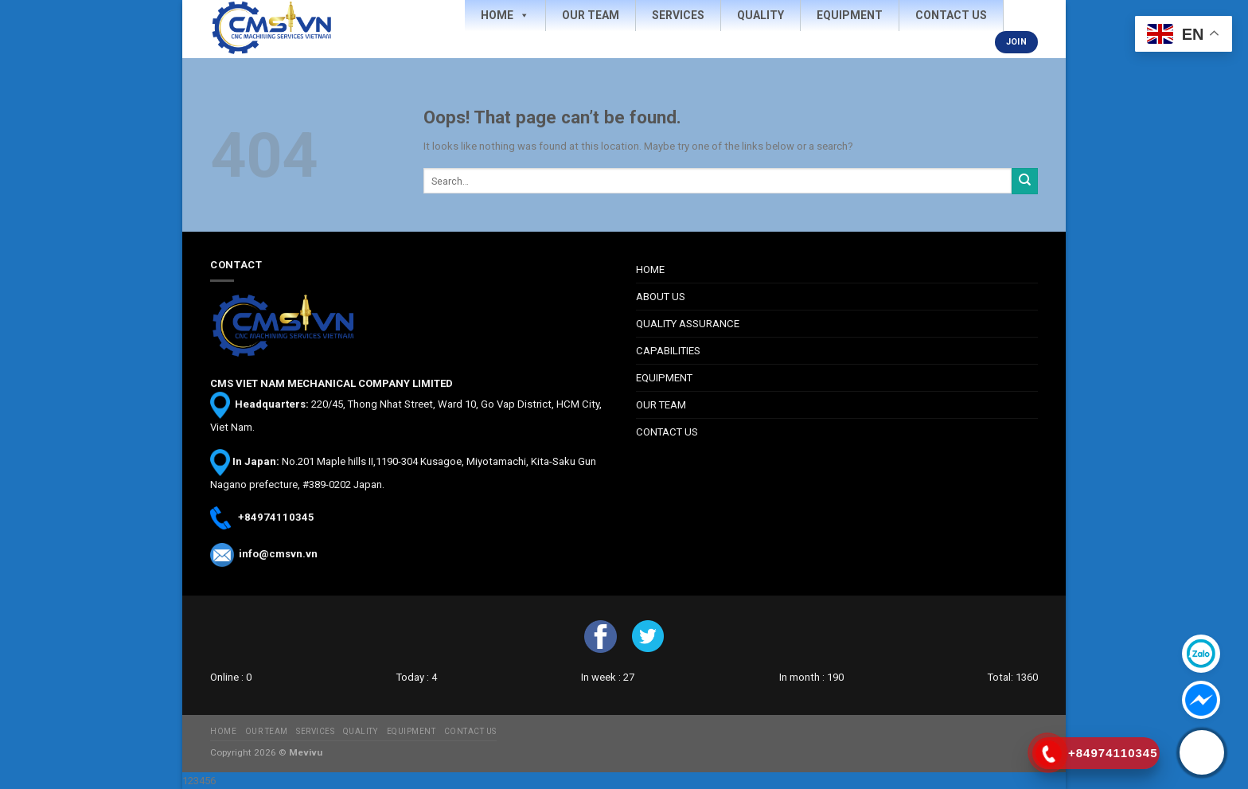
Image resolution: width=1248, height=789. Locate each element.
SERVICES (315, 731)
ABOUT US (660, 297)
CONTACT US (667, 432)
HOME (650, 269)
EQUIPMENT (664, 378)
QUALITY (361, 731)
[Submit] (1025, 181)
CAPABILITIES (668, 351)
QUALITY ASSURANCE (687, 324)
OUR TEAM (661, 405)
